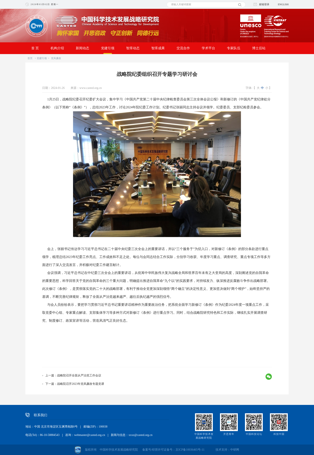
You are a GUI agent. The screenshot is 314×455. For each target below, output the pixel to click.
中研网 (234, 449)
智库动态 (133, 48)
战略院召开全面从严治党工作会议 (79, 375)
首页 (30, 58)
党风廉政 (56, 58)
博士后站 (259, 48)
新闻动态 (82, 48)
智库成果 (158, 48)
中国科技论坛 (254, 434)
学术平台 (208, 48)
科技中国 (278, 434)
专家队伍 (233, 48)
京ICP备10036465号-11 (189, 449)
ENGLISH (283, 4)
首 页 (35, 48)
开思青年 (228, 434)
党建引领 (107, 48)
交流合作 (183, 48)
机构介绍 (57, 48)
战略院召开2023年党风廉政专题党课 (80, 383)
